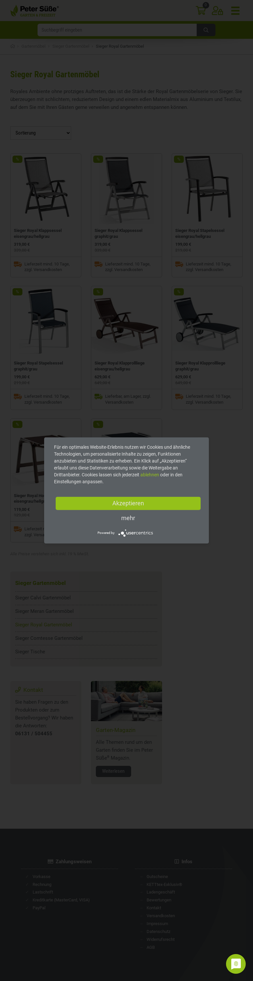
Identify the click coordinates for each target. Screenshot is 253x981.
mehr (128, 518)
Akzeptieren (128, 503)
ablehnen (149, 474)
